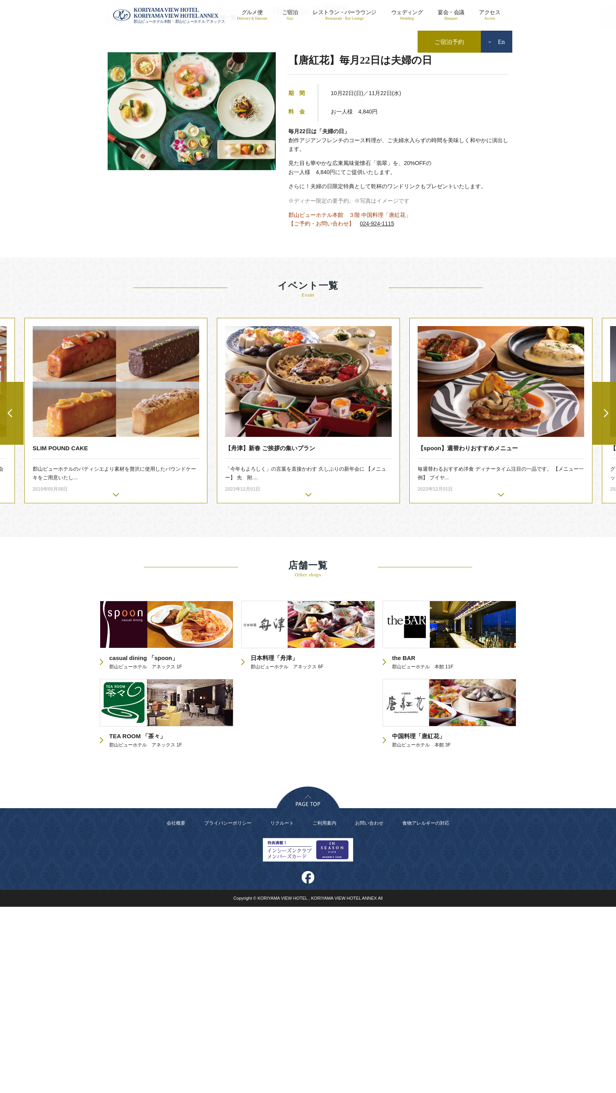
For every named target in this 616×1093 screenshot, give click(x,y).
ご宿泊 (290, 14)
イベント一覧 (181, 203)
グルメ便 (252, 14)
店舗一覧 (225, 203)
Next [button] (604, 599)
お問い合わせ (369, 1009)
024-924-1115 (377, 410)
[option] (308, 597)
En (496, 42)
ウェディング (407, 14)
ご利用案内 (324, 1009)
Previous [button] (12, 599)
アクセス (489, 14)
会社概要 (176, 1009)
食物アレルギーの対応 (425, 1009)
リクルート (282, 1009)
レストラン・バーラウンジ (344, 14)
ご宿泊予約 (449, 42)
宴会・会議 (451, 14)
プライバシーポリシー (227, 1009)
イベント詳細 (132, 203)
